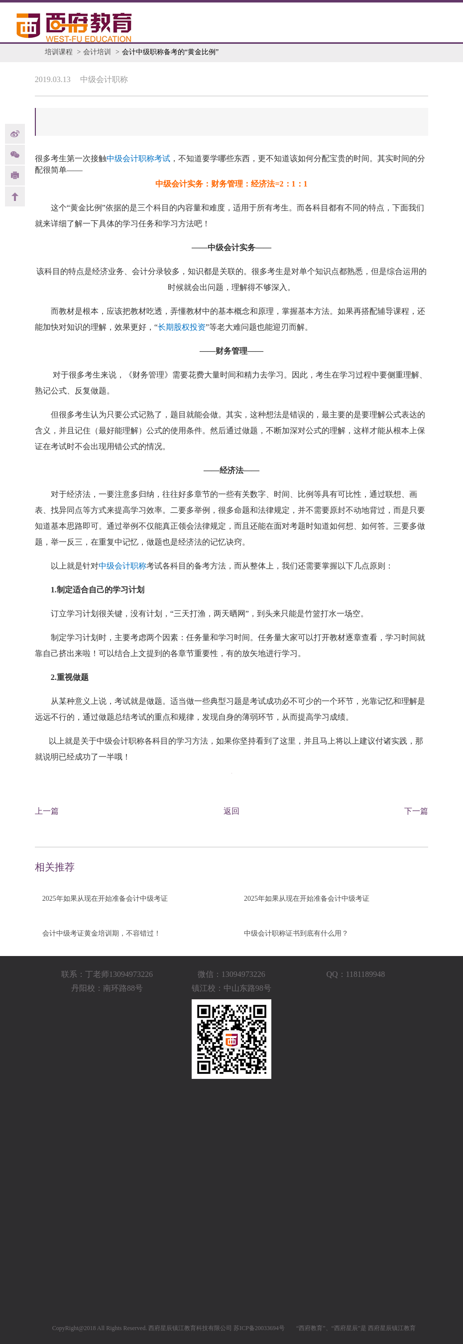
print (15, 176)
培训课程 (59, 52)
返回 (231, 811)
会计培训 (97, 52)
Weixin (15, 155)
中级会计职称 (122, 566)
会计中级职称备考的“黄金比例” (170, 52)
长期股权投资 (182, 327)
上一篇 (47, 811)
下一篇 (416, 811)
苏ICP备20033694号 (259, 1328)
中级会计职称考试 (138, 158)
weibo (15, 134)
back (15, 196)
